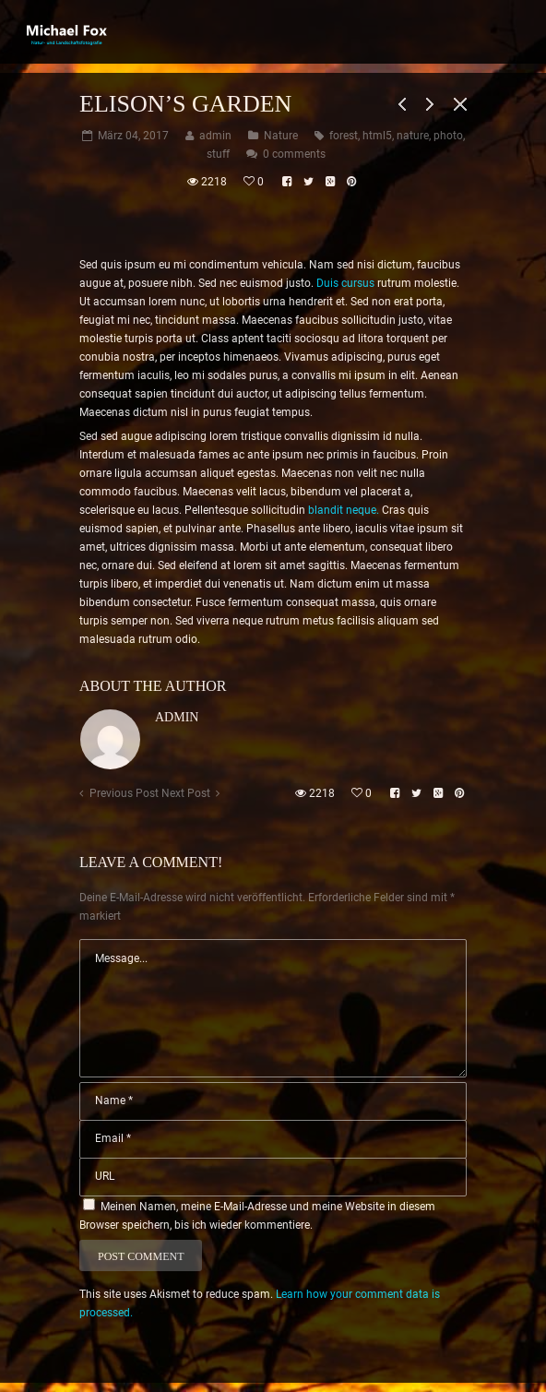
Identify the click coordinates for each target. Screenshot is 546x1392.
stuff (218, 154)
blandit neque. (343, 510)
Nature (281, 135)
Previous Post (124, 793)
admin (176, 717)
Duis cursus (345, 283)
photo (448, 135)
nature (413, 135)
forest (343, 135)
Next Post (185, 793)
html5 (377, 135)
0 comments (294, 154)
